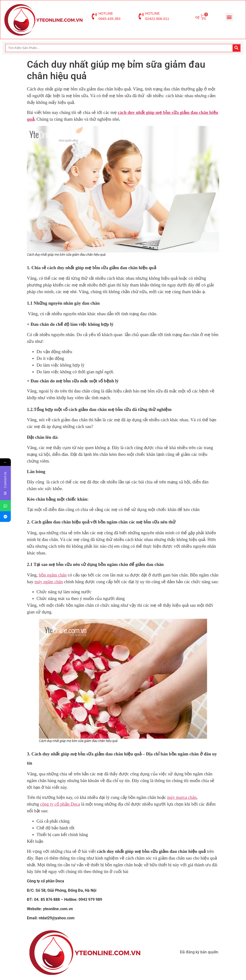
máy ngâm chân (49, 581)
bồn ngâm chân (53, 574)
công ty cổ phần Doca (60, 804)
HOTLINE (105, 13)
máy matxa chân (182, 797)
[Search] (236, 48)
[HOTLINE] (94, 16)
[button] (229, 17)
